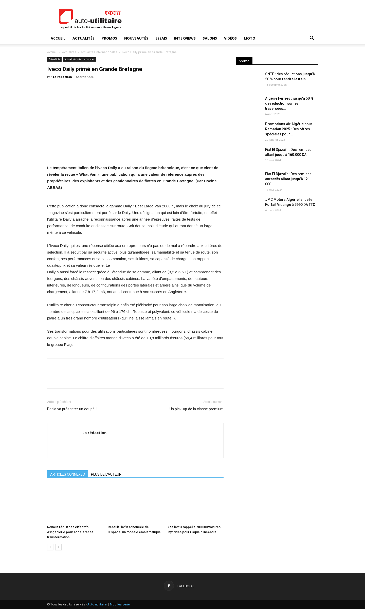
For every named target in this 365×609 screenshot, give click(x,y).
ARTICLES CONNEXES (67, 474)
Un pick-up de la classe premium (197, 409)
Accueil (58, 38)
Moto (249, 38)
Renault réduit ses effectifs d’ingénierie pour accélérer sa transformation (70, 532)
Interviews (185, 38)
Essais (161, 38)
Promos (109, 38)
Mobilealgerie (120, 604)
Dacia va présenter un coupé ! (72, 409)
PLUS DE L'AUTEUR (106, 474)
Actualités (83, 38)
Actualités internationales (99, 52)
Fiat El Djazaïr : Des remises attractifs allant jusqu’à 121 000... (288, 179)
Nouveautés (136, 38)
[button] (312, 38)
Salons (210, 38)
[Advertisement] (277, 258)
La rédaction (62, 77)
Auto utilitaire (97, 604)
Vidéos (230, 38)
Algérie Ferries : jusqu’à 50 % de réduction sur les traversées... (289, 103)
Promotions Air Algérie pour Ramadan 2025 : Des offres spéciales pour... (288, 129)
